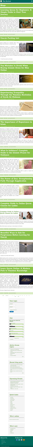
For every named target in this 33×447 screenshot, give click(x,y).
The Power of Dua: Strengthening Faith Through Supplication (16, 179)
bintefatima (12, 429)
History (11, 402)
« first (3, 295)
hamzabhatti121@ (12, 428)
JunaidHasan (12, 432)
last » (18, 296)
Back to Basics (12, 400)
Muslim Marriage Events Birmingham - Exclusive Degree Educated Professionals (16, 382)
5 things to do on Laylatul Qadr (14, 349)
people (11, 401)
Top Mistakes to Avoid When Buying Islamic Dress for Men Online (14, 67)
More (23, 356)
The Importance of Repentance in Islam (16, 123)
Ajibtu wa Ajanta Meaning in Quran (15, 366)
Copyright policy (3, 442)
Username (11, 303)
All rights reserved (6, 446)
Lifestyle (11, 403)
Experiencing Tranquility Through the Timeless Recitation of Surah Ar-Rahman (15, 94)
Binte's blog (5, 34)
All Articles (11, 397)
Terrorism (11, 409)
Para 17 (11, 354)
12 (26, 295)
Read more (1, 34)
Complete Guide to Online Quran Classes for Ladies (15, 204)
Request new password (13, 309)
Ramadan (11, 405)
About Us (2, 439)
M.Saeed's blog (6, 61)
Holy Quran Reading (13, 355)
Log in (9, 34)
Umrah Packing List (9, 38)
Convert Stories (12, 399)
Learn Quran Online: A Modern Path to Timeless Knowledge (15, 269)
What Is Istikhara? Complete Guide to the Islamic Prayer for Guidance (15, 152)
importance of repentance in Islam (9, 131)
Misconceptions (12, 404)
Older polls (11, 339)
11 (24, 295)
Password (11, 306)
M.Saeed (5, 40)
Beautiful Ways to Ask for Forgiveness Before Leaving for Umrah (15, 234)
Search (2, 443)
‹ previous (7, 295)
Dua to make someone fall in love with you (16, 367)
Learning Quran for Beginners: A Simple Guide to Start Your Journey (16, 12)
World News (12, 398)
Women (11, 410)
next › (15, 296)
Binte (5, 16)
